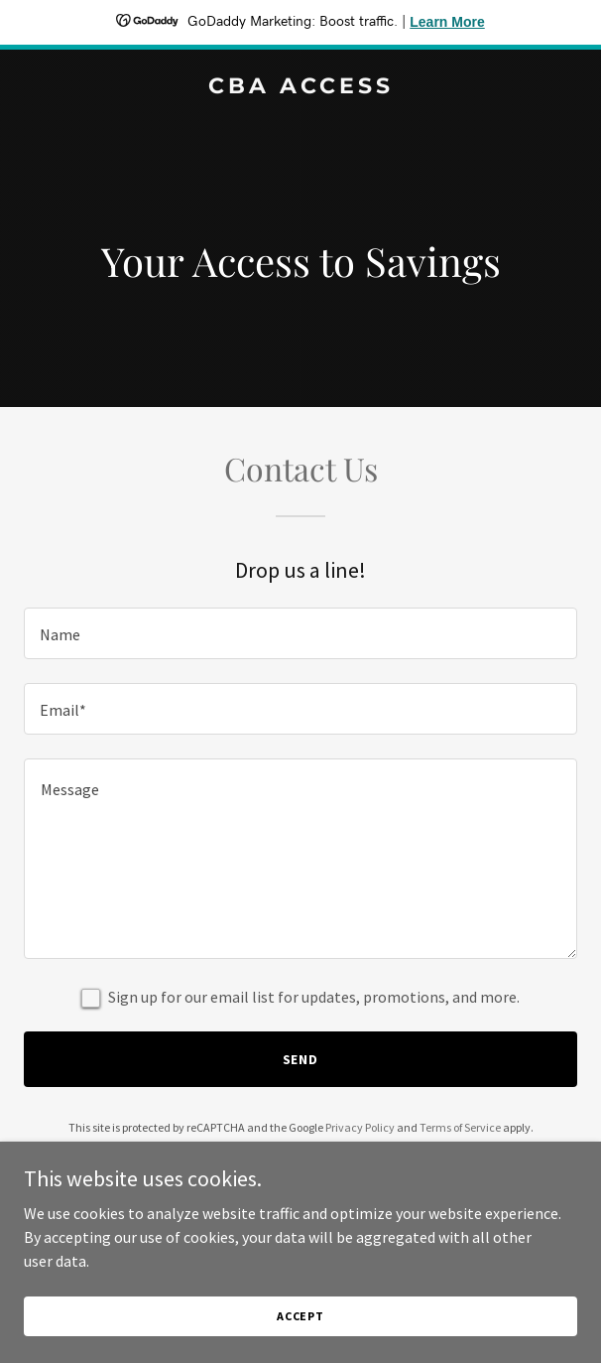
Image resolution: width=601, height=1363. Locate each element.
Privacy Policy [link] (360, 1127)
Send (301, 1059)
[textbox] (300, 633)
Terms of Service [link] (460, 1127)
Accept (300, 1315)
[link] (300, 87)
